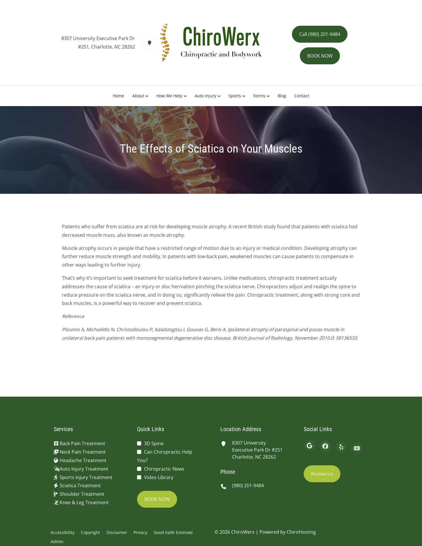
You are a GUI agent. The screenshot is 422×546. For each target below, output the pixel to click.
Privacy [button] (140, 532)
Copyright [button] (90, 532)
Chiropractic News (164, 469)
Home (118, 96)
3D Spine (154, 443)
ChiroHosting (301, 532)
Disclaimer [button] (116, 532)
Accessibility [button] (63, 532)
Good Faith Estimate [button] (173, 532)
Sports (235, 96)
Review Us (322, 474)
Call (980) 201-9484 (319, 34)
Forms (259, 96)
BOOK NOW (320, 56)
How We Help (169, 96)
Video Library (158, 477)
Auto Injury (205, 96)
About (138, 96)
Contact (301, 96)
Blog (282, 96)
